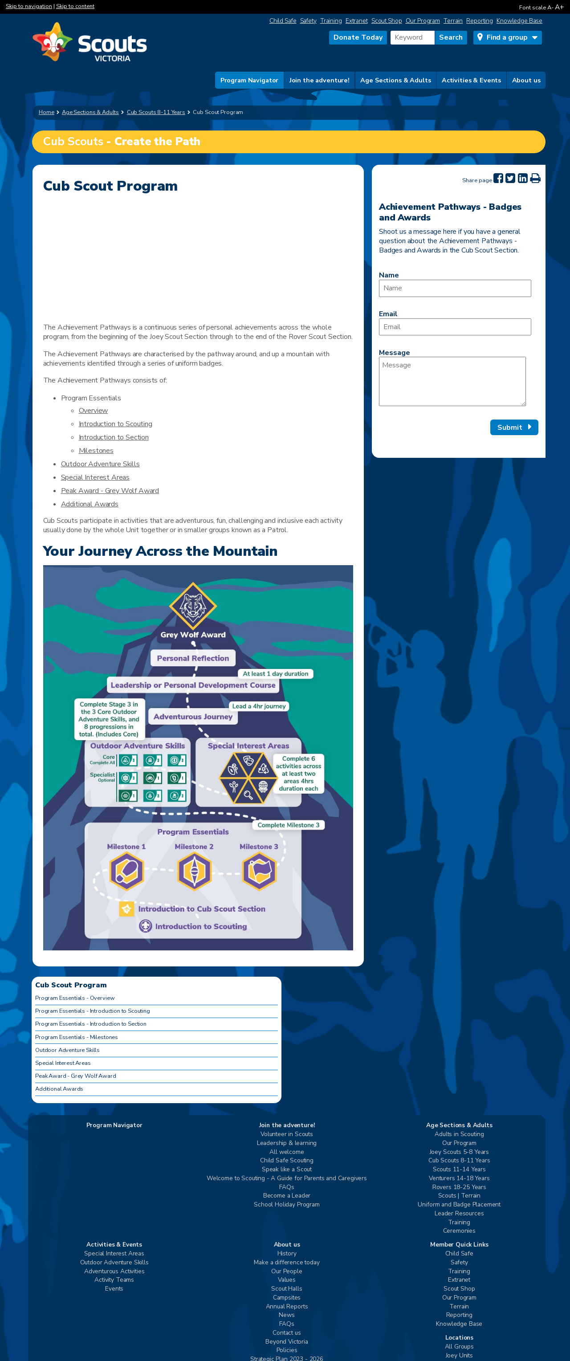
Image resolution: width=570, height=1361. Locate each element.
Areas (120, 477)
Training (331, 20)
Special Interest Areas (62, 1063)
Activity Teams (114, 1280)
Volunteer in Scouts (287, 1134)
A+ (559, 7)
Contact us (287, 1333)
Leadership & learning (287, 1143)
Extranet (357, 20)
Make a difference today (286, 1262)
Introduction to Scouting (115, 424)
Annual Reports (287, 1307)
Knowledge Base (519, 20)
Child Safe (283, 20)
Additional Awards (89, 504)
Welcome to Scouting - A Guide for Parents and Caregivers (287, 1178)
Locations (459, 1338)
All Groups (459, 1347)
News (286, 1315)
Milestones (96, 451)
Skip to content (75, 6)
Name (389, 275)
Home (46, 112)
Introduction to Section (114, 437)
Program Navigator (249, 80)
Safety (308, 20)
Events (114, 1289)
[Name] (455, 288)
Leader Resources (459, 1213)
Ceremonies (459, 1231)
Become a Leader (287, 1196)
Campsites (287, 1298)
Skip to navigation (29, 6)
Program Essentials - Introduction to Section (91, 1024)
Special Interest (86, 477)
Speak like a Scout (287, 1169)
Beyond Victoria (286, 1342)
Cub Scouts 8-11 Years (459, 1160)
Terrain (453, 20)
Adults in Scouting (459, 1134)
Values (287, 1280)
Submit (509, 427)
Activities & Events (471, 80)
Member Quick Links (459, 1245)
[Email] (455, 327)
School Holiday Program (286, 1205)
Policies (287, 1350)
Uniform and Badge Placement (459, 1205)
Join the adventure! (319, 80)
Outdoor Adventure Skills (100, 464)
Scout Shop (386, 20)
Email (388, 314)
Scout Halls (286, 1289)
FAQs (286, 1187)
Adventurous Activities (114, 1271)
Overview (93, 411)
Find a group (507, 37)
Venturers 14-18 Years (459, 1178)
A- (550, 8)
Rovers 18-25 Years (459, 1187)
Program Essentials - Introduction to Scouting (92, 1011)
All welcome (286, 1152)
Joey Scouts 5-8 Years (459, 1152)
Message (394, 353)
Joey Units (459, 1356)
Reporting (479, 20)
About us (526, 80)
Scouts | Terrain (459, 1196)
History (287, 1254)
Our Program (423, 20)
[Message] (452, 381)
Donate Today (358, 37)
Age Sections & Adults (395, 80)
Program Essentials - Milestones (76, 1037)
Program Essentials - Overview (74, 998)
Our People (286, 1271)
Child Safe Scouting (287, 1160)
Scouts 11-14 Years (459, 1169)
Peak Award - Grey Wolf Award (110, 491)
